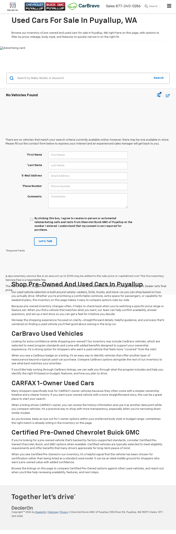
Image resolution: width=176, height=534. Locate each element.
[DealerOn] (22, 508)
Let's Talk (45, 241)
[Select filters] (159, 95)
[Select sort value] (166, 95)
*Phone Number (32, 186)
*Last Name (34, 165)
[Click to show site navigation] (169, 6)
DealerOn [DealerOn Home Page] (40, 512)
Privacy (64, 512)
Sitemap (53, 512)
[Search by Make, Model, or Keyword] (83, 78)
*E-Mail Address (31, 176)
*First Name (34, 155)
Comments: (34, 197)
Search (159, 78)
